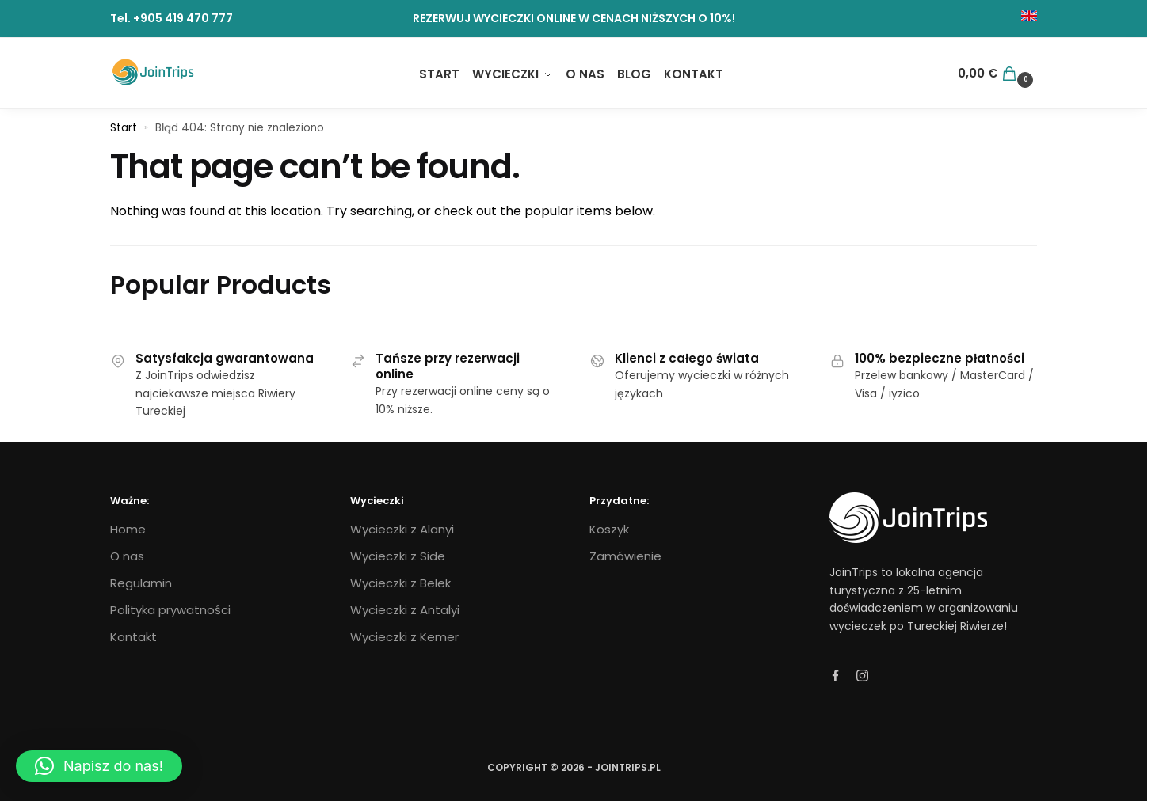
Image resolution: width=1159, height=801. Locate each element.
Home (128, 529)
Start (123, 127)
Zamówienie (625, 556)
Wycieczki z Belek (400, 583)
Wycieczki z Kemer (404, 636)
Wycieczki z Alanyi (402, 529)
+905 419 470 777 (183, 18)
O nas (127, 556)
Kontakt (133, 636)
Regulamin (141, 583)
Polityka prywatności (170, 610)
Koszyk (609, 529)
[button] (99, 766)
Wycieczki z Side (397, 556)
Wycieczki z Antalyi (404, 610)
